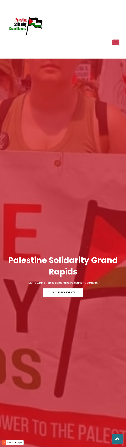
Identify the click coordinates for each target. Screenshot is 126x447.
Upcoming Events (63, 292)
